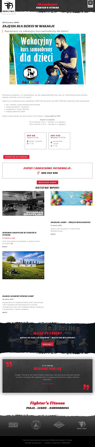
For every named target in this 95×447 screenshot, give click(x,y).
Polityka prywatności (33, 443)
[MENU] (90, 2)
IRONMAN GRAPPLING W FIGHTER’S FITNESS (19, 233)
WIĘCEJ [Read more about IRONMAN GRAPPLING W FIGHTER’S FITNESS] (4, 246)
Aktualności (47, 4)
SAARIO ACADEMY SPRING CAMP (18, 296)
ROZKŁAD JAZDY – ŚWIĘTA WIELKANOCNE (71, 222)
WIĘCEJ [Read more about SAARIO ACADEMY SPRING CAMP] (4, 312)
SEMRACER (65, 443)
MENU (90, 6)
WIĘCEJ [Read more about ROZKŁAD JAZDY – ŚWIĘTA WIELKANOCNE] (53, 234)
